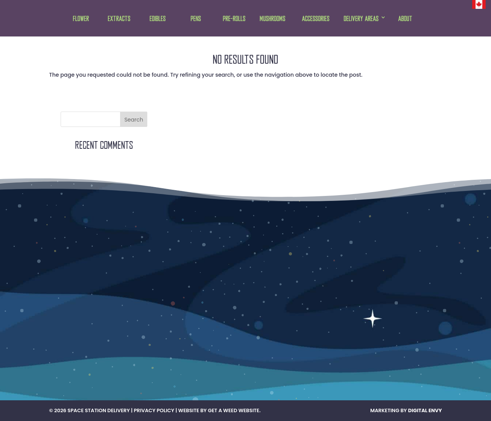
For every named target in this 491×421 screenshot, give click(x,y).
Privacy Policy (154, 410)
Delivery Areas (361, 19)
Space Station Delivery (99, 410)
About (405, 19)
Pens (196, 19)
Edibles (158, 19)
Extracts (119, 19)
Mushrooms (272, 19)
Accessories (316, 19)
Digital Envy (425, 410)
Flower (81, 19)
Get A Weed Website (233, 410)
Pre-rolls (234, 19)
